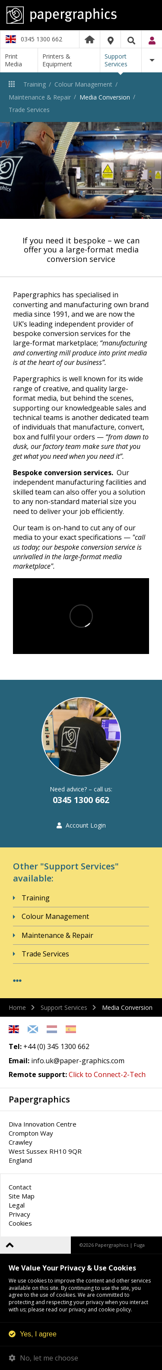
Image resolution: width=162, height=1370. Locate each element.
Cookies (20, 1223)
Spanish (71, 1029)
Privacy (19, 1214)
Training (34, 84)
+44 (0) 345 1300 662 (56, 1046)
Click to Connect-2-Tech (107, 1074)
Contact (20, 1187)
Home (89, 39)
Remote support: (38, 1074)
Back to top (9, 1244)
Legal (17, 1205)
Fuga (139, 1245)
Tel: (15, 1046)
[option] (81, 170)
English (14, 1029)
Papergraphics (81, 15)
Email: (19, 1060)
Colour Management (83, 84)
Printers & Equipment (57, 60)
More (152, 60)
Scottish (33, 1029)
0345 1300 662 (41, 39)
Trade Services (29, 109)
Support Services (116, 60)
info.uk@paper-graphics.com (77, 1060)
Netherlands (52, 1029)
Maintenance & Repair (40, 97)
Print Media (13, 60)
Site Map (22, 1196)
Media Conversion (104, 97)
